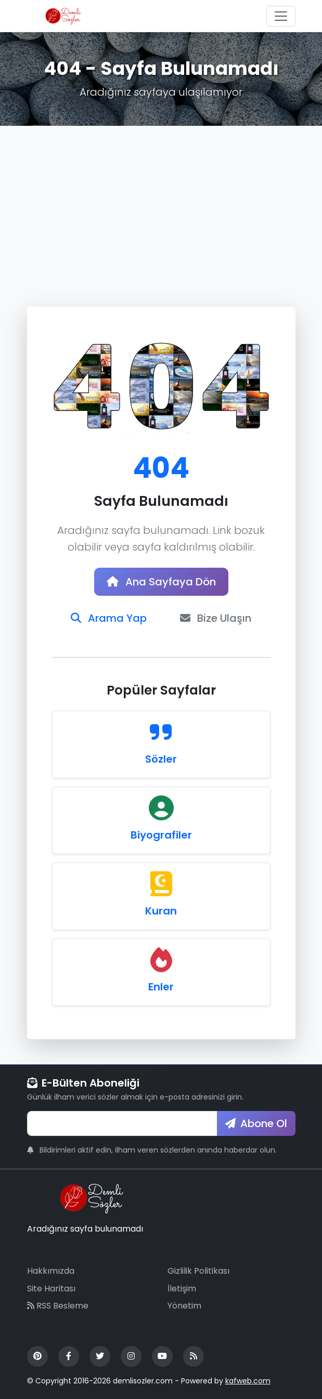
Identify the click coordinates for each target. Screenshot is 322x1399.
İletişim (182, 1289)
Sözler (161, 759)
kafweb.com (248, 1381)
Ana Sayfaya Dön (161, 581)
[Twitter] (99, 1356)
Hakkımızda (50, 1271)
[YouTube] (162, 1356)
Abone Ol (256, 1123)
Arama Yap (109, 618)
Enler (161, 986)
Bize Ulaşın (215, 618)
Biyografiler (161, 835)
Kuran (161, 911)
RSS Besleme (57, 1306)
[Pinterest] (37, 1356)
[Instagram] (131, 1356)
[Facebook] (68, 1356)
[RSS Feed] (193, 1356)
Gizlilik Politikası (198, 1271)
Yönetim (184, 1306)
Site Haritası (51, 1289)
